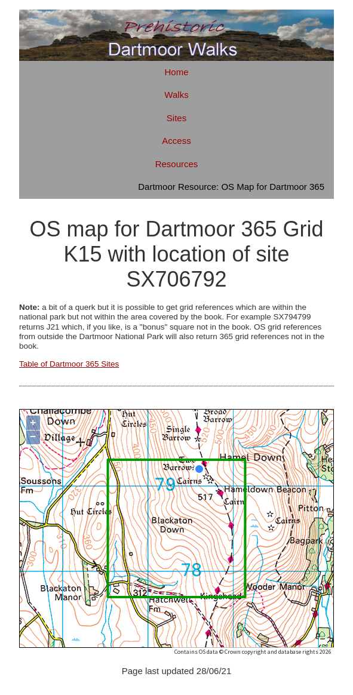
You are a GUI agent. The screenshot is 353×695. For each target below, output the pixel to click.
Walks (176, 95)
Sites (176, 118)
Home (176, 72)
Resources (176, 164)
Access (176, 141)
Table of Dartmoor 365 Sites (69, 363)
